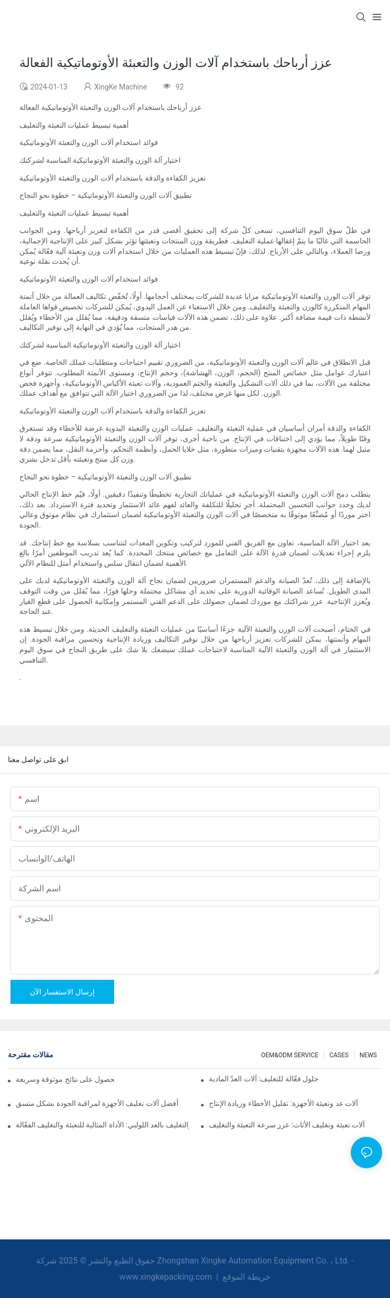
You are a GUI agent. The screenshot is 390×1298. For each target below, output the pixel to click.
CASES (339, 1055)
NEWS (368, 1055)
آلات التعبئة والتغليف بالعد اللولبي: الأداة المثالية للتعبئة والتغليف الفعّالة (102, 1125)
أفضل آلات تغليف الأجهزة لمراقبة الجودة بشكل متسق (97, 1103)
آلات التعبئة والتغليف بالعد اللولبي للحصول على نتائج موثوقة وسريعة (65, 1079)
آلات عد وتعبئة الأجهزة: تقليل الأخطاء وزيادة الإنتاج (284, 1103)
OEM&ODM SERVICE (289, 1055)
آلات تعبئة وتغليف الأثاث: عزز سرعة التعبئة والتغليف (287, 1125)
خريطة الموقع (245, 1277)
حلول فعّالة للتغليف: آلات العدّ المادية (264, 1079)
